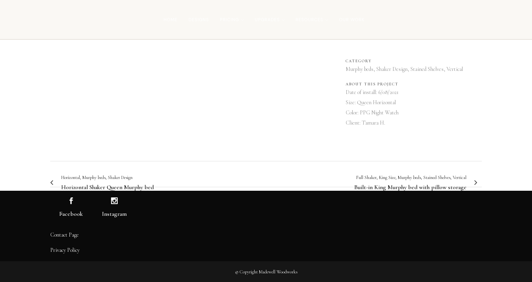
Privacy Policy (65, 250)
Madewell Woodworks (278, 272)
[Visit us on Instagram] (114, 201)
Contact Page (64, 234)
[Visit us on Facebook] (71, 201)
